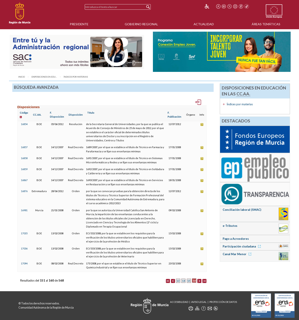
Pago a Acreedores (236, 238)
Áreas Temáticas (266, 24)
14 (183, 280)
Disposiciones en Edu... (44, 77)
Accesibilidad (179, 301)
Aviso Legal (199, 301)
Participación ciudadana (242, 246)
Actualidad (204, 24)
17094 (24, 263)
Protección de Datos (223, 301)
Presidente (79, 24)
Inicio (21, 77)
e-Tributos (230, 225)
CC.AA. (37, 114)
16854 (24, 124)
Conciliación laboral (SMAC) (242, 209)
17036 (24, 248)
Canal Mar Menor (238, 254)
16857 (24, 147)
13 (178, 280)
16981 (24, 210)
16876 (24, 191)
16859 (24, 169)
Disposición (76, 114)
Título (90, 112)
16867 (24, 180)
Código (24, 112)
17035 (24, 233)
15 (188, 280)
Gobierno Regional (141, 24)
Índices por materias (76, 77)
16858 (24, 158)
